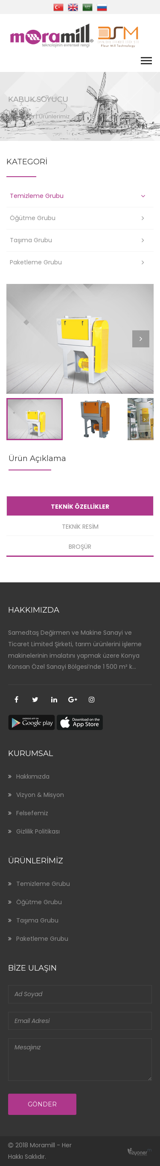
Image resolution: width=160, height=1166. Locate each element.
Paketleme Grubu (36, 262)
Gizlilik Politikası (38, 831)
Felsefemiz (32, 813)
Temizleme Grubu (37, 196)
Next (142, 346)
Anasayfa (21, 116)
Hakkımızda (32, 776)
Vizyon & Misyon (40, 795)
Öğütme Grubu (32, 218)
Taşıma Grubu (31, 240)
